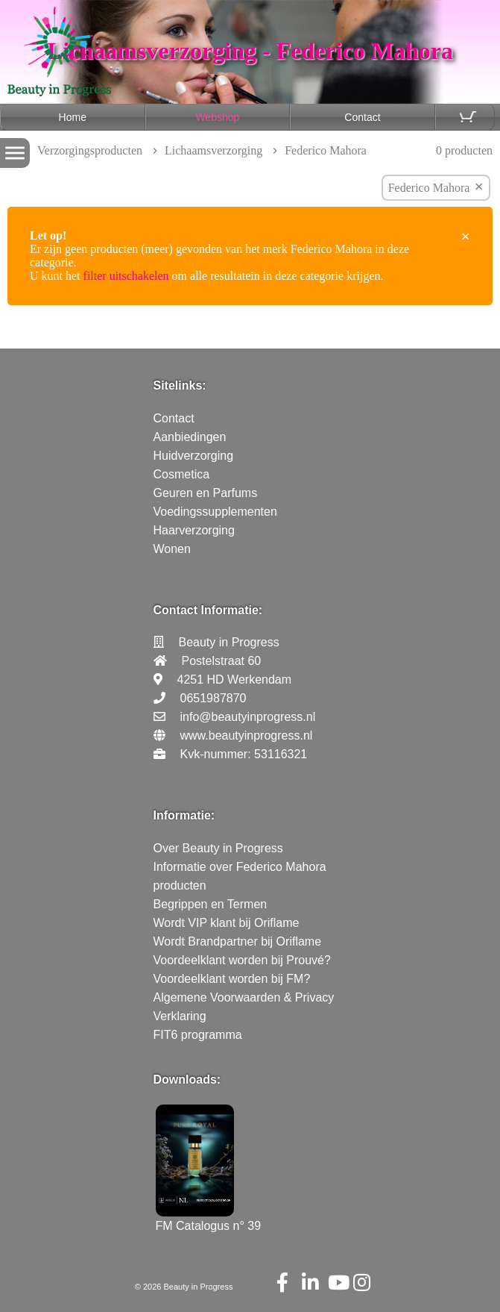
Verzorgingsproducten (89, 150)
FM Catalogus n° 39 (209, 1219)
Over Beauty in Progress (218, 848)
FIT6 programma (198, 1034)
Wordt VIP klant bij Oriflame (227, 922)
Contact (362, 117)
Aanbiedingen (190, 437)
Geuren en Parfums (206, 493)
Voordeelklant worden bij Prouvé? (242, 960)
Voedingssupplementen (215, 511)
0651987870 (213, 698)
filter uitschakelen (126, 275)
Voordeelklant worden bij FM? (232, 978)
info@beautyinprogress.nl (248, 716)
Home (72, 117)
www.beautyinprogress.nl (246, 735)
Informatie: (184, 815)
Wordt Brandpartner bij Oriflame (238, 941)
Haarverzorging (194, 530)
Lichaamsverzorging (213, 150)
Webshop (217, 117)
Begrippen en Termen (211, 904)
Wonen (172, 549)
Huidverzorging (194, 455)
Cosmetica (182, 474)
